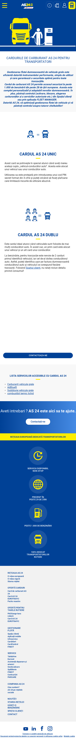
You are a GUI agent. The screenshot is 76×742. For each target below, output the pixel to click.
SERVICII (12, 653)
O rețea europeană (16, 576)
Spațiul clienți (33, 267)
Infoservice (13, 639)
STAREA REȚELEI (16, 702)
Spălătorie (12, 669)
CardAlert (12, 641)
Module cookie (69, 736)
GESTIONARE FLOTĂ (14, 629)
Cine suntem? (13, 687)
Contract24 (12, 675)
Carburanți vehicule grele (20, 384)
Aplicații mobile (14, 636)
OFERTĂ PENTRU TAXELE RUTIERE (16, 608)
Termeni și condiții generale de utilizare (37, 734)
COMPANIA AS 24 (16, 684)
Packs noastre (14, 601)
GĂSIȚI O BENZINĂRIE (14, 706)
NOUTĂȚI (12, 699)
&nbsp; (38, 319)
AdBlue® (12, 387)
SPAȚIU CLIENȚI (15, 711)
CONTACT (12, 714)
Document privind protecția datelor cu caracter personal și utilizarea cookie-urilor (31, 736)
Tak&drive (12, 656)
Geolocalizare (14, 667)
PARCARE (12, 677)
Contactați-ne (38, 421)
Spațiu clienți (13, 634)
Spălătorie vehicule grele (20, 390)
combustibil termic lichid (20, 393)
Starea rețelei (13, 581)
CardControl (13, 644)
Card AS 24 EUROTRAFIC (13, 597)
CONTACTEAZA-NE (38, 355)
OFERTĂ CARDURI (16, 588)
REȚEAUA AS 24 (15, 573)
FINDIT (11, 647)
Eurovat (11, 659)
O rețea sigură (14, 579)
